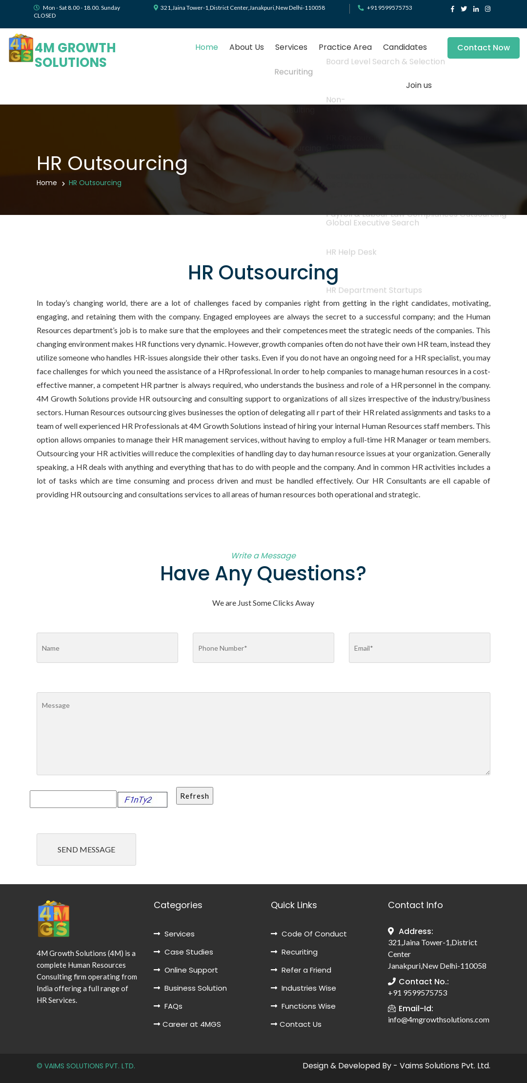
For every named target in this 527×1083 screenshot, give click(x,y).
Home (206, 47)
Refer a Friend (301, 970)
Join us (419, 85)
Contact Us (296, 1024)
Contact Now (490, 47)
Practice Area (345, 47)
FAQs (168, 1006)
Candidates (405, 47)
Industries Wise (303, 988)
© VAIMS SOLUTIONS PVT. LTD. (86, 1066)
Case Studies (183, 952)
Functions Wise (303, 1006)
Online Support (186, 970)
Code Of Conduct (309, 934)
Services (291, 47)
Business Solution (190, 988)
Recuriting (294, 952)
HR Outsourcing (95, 182)
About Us (246, 47)
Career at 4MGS (187, 1024)
